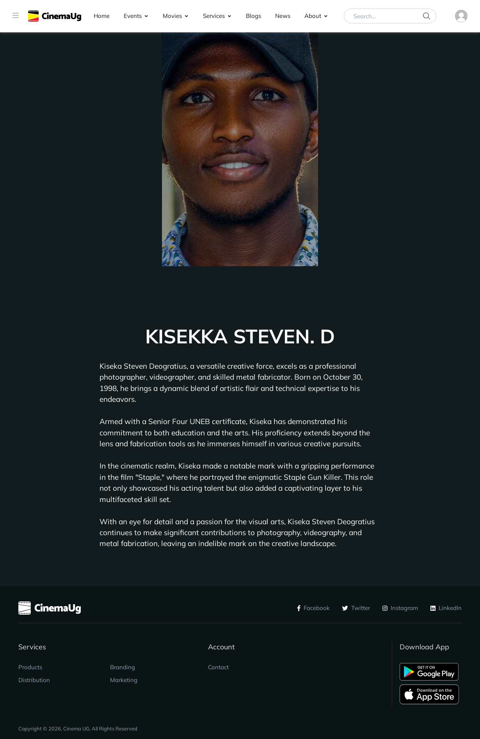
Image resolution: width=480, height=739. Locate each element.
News (282, 15)
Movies (172, 15)
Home (102, 15)
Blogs (253, 15)
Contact (218, 667)
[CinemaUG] (54, 16)
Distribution (34, 680)
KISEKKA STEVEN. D (240, 336)
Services (214, 15)
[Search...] (390, 16)
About (312, 15)
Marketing (123, 680)
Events (133, 15)
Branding (122, 667)
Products (30, 667)
